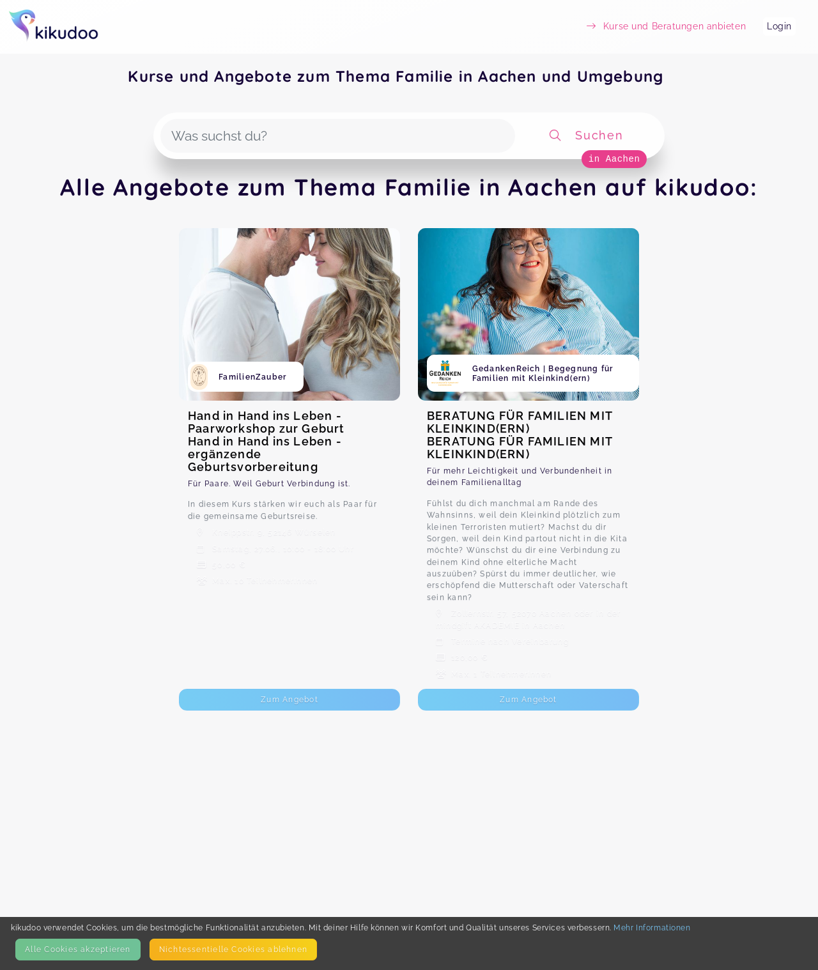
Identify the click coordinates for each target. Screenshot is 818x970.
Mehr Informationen (652, 927)
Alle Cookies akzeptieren (77, 949)
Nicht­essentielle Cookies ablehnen (233, 949)
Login (779, 26)
